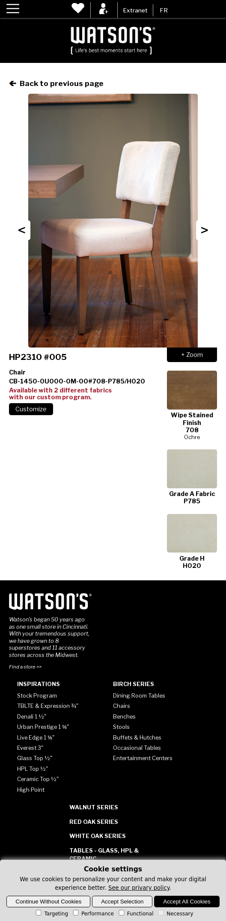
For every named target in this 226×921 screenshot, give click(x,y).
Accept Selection (122, 901)
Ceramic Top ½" (38, 778)
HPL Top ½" (32, 768)
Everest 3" (30, 747)
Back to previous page (56, 83)
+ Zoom (192, 355)
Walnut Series (93, 807)
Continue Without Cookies (48, 901)
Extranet (135, 10)
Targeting (51, 914)
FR (164, 10)
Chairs (121, 705)
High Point (31, 789)
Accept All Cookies (186, 901)
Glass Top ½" (34, 758)
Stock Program (37, 695)
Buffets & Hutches (137, 737)
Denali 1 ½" (31, 716)
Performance (92, 914)
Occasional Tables (137, 747)
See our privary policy (139, 888)
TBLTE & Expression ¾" (47, 705)
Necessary (175, 914)
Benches (124, 716)
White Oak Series (97, 835)
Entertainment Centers (142, 758)
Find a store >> (25, 667)
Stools (121, 726)
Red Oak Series (93, 821)
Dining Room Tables (139, 695)
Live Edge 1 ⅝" (35, 737)
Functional (135, 914)
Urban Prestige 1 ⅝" (43, 726)
